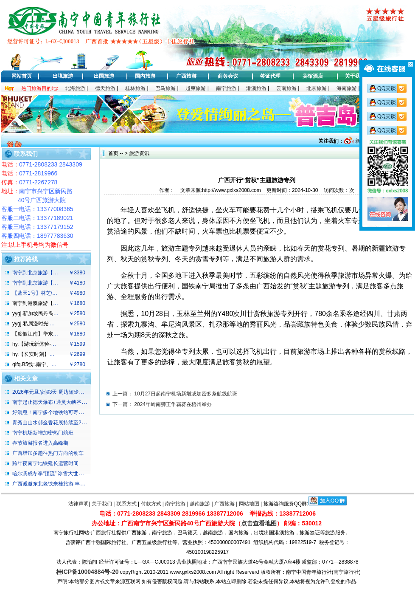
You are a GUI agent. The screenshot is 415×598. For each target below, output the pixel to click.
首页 (113, 153)
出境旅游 (63, 76)
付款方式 (151, 504)
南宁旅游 (226, 88)
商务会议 (228, 76)
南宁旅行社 (346, 572)
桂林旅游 (135, 88)
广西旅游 (186, 76)
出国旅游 (104, 76)
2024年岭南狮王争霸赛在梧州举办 (173, 404)
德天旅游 (105, 88)
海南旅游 (346, 88)
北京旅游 (316, 88)
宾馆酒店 (313, 76)
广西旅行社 (103, 533)
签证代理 (270, 76)
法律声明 (78, 504)
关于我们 (355, 76)
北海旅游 (75, 88)
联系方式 (126, 504)
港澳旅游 (256, 88)
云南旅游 (286, 88)
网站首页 (21, 76)
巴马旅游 (165, 88)
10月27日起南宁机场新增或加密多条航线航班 (185, 394)
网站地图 (249, 504)
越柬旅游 (195, 88)
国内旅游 (145, 76)
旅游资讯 (139, 153)
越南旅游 (200, 504)
